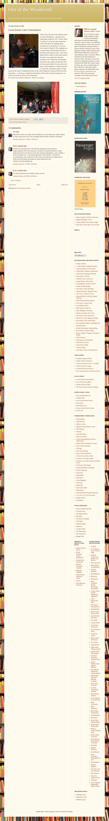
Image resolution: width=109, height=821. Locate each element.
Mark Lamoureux (94, 703)
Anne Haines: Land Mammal (95, 566)
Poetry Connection (81, 470)
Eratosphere (79, 500)
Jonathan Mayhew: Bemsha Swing (86, 291)
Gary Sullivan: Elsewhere (95, 616)
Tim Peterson (95, 773)
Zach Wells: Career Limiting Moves (86, 350)
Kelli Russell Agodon (95, 695)
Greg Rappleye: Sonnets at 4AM (85, 284)
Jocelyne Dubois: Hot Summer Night (87, 222)
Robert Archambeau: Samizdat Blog (87, 328)
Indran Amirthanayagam (83, 286)
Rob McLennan (80, 325)
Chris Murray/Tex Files (94, 600)
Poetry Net (79, 473)
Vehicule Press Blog (82, 345)
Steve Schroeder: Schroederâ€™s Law (95, 757)
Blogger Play (80, 536)
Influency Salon (81, 424)
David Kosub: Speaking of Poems (86, 274)
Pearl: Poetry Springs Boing (95, 721)
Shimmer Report (86, 42)
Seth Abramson (80, 337)
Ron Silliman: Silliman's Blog (85, 330)
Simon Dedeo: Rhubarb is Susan (80, 576)
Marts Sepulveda (94, 707)
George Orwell (95, 623)
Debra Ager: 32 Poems (83, 276)
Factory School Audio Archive (85, 408)
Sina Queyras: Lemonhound (84, 340)
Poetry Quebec (80, 419)
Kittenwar (79, 526)
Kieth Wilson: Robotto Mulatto (85, 300)
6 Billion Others (81, 524)
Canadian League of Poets (84, 358)
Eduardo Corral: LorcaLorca (84, 279)
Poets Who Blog (81, 434)
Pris (14, 132)
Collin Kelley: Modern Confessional (87, 271)
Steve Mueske (95, 752)
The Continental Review (83, 395)
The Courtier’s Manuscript (85, 71)
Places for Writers (81, 436)
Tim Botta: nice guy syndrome (95, 770)
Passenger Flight (94, 48)
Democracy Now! (81, 797)
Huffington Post (81, 795)
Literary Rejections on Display (85, 468)
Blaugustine (94, 579)
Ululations (94, 780)
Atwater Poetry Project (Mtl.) (85, 379)
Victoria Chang (80, 347)
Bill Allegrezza (95, 574)
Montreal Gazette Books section (85, 426)
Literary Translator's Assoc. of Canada (87, 363)
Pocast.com (79, 410)
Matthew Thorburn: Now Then (85, 313)
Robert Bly (79, 485)
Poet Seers (79, 483)
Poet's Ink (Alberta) (82, 451)
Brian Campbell (18, 146)
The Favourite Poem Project (84, 400)
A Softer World (80, 529)
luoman (58, 811)
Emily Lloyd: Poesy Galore (95, 612)
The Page (79, 448)
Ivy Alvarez (94, 642)
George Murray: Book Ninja (84, 281)
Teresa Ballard (95, 762)
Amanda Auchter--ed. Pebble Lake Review (94, 557)
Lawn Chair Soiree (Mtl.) (83, 382)
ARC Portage (80, 429)
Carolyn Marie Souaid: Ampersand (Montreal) (95, 593)
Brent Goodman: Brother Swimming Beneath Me (94, 585)
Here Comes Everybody (83, 446)
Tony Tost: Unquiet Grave (95, 776)
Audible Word (80, 398)
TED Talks (79, 521)
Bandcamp (94, 75)
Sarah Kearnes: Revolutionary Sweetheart (95, 740)
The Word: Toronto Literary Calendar (87, 387)
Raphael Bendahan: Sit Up (84, 220)
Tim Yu (78, 581)
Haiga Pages (80, 475)
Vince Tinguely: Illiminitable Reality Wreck (95, 784)
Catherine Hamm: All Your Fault (85, 269)
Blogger (70, 811)
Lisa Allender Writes (82, 305)
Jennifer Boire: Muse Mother (95, 652)
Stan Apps (94, 745)
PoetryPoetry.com (81, 405)
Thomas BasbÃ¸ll (93, 765)
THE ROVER (80, 421)
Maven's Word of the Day (83, 509)
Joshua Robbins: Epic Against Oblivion (95, 664)
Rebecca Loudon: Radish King (95, 730)
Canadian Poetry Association (84, 368)
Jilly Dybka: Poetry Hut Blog (84, 289)
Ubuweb (78, 431)
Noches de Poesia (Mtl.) (83, 384)
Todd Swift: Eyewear (82, 342)
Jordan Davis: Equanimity (80, 561)
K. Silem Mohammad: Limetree (95, 689)
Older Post (64, 185)
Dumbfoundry (95, 609)
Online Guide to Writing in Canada (86, 443)
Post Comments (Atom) (23, 188)
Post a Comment (16, 180)
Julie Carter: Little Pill (94, 684)
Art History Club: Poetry (83, 465)
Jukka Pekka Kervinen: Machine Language (94, 678)
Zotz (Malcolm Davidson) (80, 584)
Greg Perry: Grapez (94, 634)
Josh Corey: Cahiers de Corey (85, 294)
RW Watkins (80, 490)
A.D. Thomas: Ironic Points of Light (95, 550)
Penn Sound (79, 403)
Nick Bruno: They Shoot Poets (85, 315)
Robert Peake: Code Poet (95, 735)
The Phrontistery (81, 531)
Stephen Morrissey (94, 748)
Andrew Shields (81, 264)
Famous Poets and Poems (83, 453)
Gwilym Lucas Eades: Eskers (84, 458)
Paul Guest (94, 718)
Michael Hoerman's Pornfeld (79, 566)
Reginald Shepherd (79, 571)
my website (39, 78)
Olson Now (79, 478)
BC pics (25, 122)
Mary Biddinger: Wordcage (84, 310)
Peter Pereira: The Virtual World (85, 320)
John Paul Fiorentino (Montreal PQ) (95, 657)
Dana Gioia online (81, 488)
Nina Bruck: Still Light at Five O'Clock (87, 225)
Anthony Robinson (94, 570)
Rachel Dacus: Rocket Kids (95, 725)
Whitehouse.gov (81, 799)
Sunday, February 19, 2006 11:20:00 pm (25, 176)
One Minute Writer (81, 514)
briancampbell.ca (81, 86)
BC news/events (17, 122)
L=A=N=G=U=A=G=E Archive (85, 495)
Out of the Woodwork (30, 9)
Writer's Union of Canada (83, 366)
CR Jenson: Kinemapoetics (95, 605)
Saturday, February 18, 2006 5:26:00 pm (25, 164)
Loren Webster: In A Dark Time (95, 699)
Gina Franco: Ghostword (95, 626)
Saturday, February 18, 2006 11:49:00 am (25, 139)
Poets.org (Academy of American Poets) (88, 371)
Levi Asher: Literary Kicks (84, 303)
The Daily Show (81, 534)
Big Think (79, 516)
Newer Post (12, 185)
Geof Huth (94, 620)
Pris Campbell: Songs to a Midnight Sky (88, 323)
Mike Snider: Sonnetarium (95, 712)
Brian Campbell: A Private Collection (87, 217)
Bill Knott (94, 576)
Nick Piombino (95, 715)
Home (38, 185)
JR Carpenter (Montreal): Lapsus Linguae (95, 671)
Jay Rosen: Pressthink (82, 519)
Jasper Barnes (95, 645)
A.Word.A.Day (80, 511)
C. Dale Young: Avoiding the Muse (86, 266)
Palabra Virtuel (80, 498)
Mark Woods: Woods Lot (83, 308)
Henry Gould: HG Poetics (95, 639)
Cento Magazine (81, 480)
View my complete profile (82, 78)
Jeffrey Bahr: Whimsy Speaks (96, 648)
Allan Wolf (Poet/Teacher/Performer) (87, 493)
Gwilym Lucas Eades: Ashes (84, 456)
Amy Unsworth (95, 563)
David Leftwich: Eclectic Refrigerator (79, 555)
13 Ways (93, 546)
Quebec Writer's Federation (84, 361)
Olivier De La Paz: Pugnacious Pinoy (87, 318)
